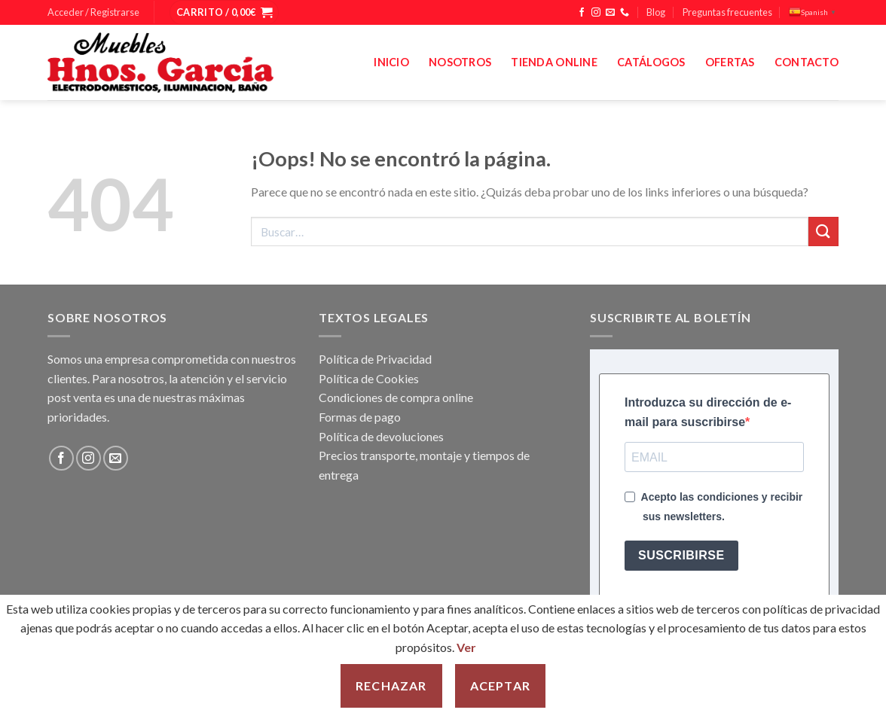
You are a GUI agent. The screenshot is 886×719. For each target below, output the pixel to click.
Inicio (391, 62)
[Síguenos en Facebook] (581, 13)
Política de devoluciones (381, 436)
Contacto (806, 62)
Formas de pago (360, 417)
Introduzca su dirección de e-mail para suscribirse (708, 412)
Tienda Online (554, 62)
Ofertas (730, 62)
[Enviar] (823, 231)
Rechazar (391, 685)
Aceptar (500, 685)
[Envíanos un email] (610, 13)
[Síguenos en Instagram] (595, 13)
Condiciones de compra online (396, 397)
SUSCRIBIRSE (681, 555)
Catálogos (651, 62)
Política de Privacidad (375, 359)
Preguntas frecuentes (727, 12)
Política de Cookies (369, 378)
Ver (466, 647)
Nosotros (460, 62)
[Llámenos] (624, 13)
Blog (655, 12)
